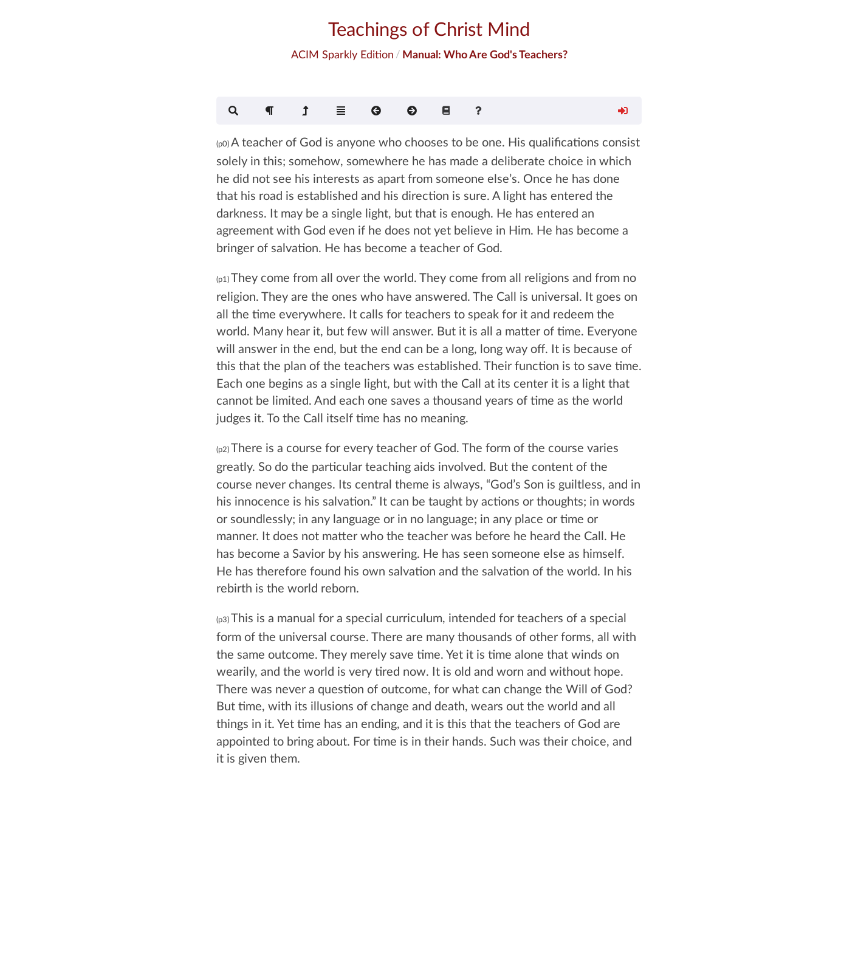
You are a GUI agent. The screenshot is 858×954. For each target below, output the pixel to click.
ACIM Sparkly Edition (342, 54)
